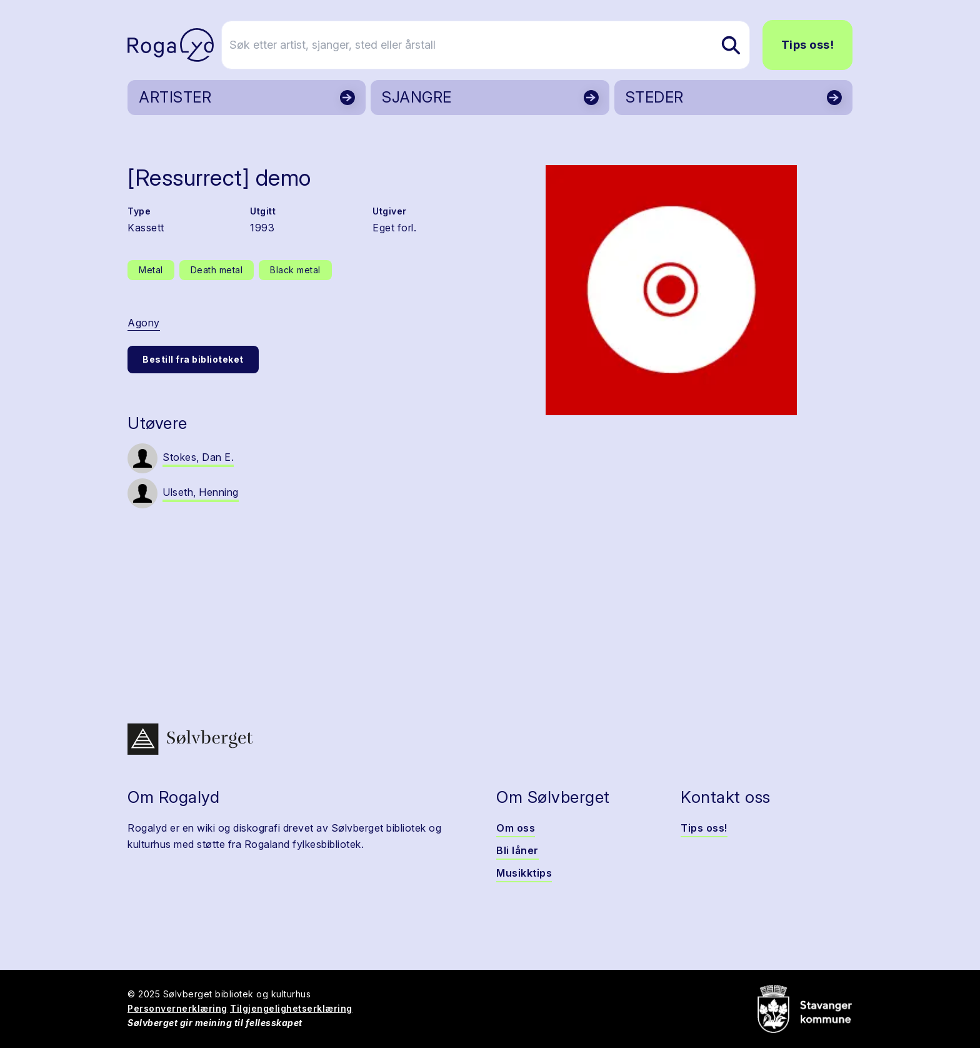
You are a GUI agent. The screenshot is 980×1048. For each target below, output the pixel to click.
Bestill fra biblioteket (193, 359)
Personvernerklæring (178, 1008)
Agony (144, 322)
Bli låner (517, 850)
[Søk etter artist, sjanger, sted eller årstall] (495, 45)
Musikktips (524, 873)
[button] (671, 290)
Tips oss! (807, 44)
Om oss (515, 828)
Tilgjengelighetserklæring (291, 1008)
